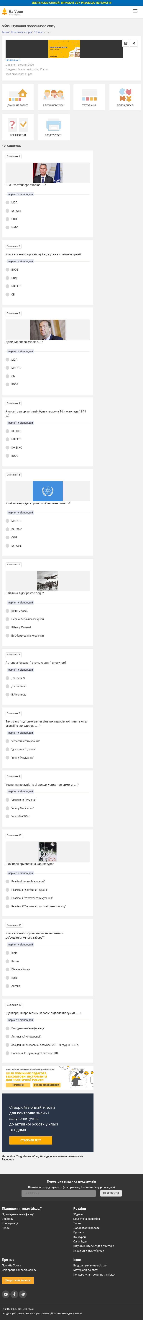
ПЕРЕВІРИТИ (111, 1193)
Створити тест (30, 1140)
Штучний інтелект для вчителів (93, 1246)
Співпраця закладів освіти (19, 1270)
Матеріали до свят (85, 1270)
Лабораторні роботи (86, 1228)
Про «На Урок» (11, 1265)
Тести (77, 1223)
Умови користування (38, 1313)
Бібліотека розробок (86, 1219)
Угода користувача (13, 1313)
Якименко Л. (13, 60)
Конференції (10, 1223)
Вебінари (8, 1219)
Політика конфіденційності (66, 1313)
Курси (5, 1228)
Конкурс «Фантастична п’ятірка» (94, 1274)
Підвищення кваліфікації (18, 1214)
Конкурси (79, 1237)
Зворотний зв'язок (18, 1280)
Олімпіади (80, 1241)
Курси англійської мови (88, 1250)
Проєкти (79, 1232)
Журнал (78, 1214)
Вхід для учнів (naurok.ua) (90, 1265)
